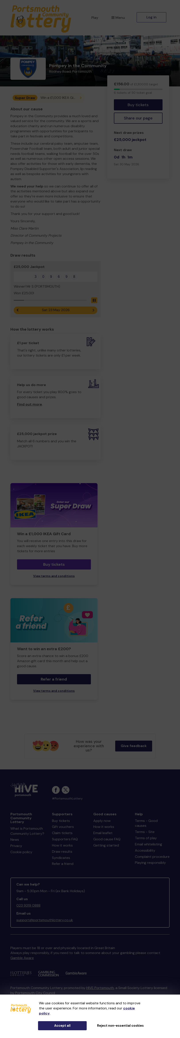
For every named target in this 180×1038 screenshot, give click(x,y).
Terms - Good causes (146, 823)
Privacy (16, 845)
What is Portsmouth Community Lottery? (27, 831)
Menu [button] (118, 17)
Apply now (102, 820)
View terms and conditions (54, 576)
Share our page (138, 118)
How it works (62, 845)
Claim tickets (62, 833)
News (14, 839)
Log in (151, 17)
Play (94, 17)
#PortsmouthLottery (67, 798)
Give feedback (134, 745)
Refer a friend (54, 679)
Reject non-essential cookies (120, 1026)
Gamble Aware (22, 958)
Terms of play (146, 838)
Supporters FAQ (65, 839)
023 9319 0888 (28, 905)
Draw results (62, 851)
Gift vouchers (63, 826)
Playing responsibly (150, 862)
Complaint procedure (152, 856)
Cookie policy (21, 852)
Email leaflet (103, 833)
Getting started (106, 845)
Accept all (62, 1026)
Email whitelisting (148, 844)
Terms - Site (145, 831)
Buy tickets (138, 104)
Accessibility (145, 850)
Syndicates (61, 857)
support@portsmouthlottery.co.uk (44, 920)
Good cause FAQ (107, 839)
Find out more (29, 404)
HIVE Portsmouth (100, 987)
